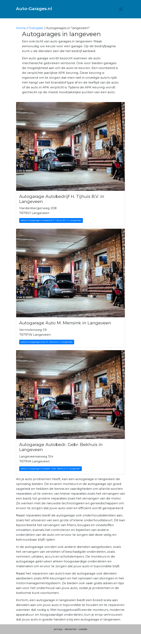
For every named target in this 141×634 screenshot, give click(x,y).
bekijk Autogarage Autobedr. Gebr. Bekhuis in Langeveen (50, 468)
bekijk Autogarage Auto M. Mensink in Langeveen (47, 342)
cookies (83, 629)
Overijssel (35, 28)
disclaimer (71, 629)
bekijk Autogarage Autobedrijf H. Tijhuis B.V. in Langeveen (51, 220)
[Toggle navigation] (121, 9)
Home (21, 28)
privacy (58, 629)
